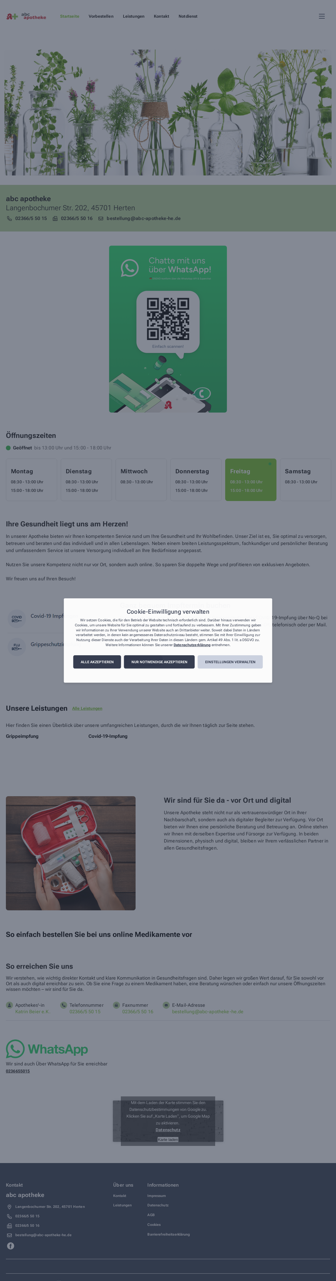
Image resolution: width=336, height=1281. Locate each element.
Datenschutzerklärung (192, 645)
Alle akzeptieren (97, 662)
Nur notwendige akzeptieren (159, 662)
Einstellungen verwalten (230, 662)
